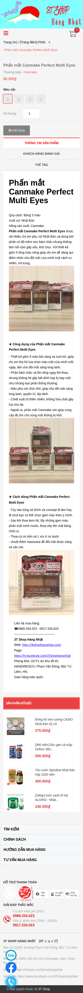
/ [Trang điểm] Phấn (32, 42)
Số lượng (9, 113)
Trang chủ (10, 42)
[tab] (41, 143)
